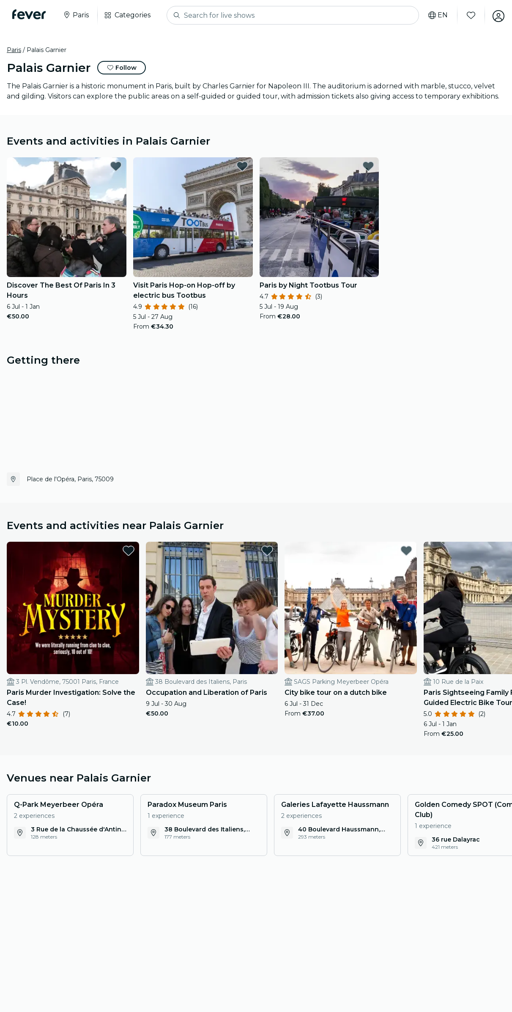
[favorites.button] (115, 166)
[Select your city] (77, 15)
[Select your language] (435, 15)
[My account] (496, 15)
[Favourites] (468, 15)
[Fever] (30, 14)
